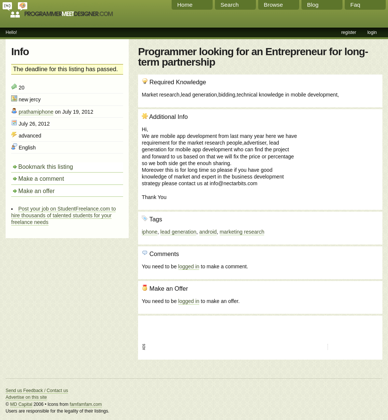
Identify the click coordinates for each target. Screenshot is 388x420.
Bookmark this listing (45, 167)
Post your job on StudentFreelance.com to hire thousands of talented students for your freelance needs (63, 215)
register (348, 32)
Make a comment (41, 179)
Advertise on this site (26, 397)
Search (229, 4)
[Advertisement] (338, 153)
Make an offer (36, 191)
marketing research (242, 232)
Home (185, 4)
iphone (149, 232)
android (208, 232)
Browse (273, 4)
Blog (313, 4)
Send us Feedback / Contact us (37, 390)
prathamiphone (36, 112)
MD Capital (21, 404)
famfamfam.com (86, 404)
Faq (355, 4)
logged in (189, 266)
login (372, 32)
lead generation (178, 232)
